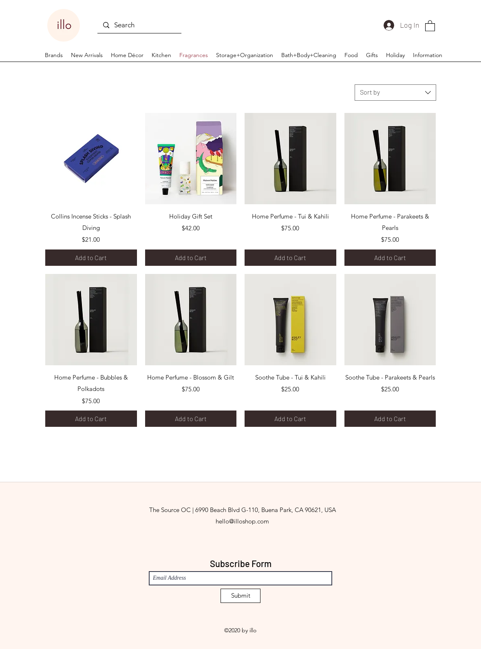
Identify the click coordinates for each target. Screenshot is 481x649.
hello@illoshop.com (242, 521)
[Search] (139, 25)
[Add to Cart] (91, 257)
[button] (430, 25)
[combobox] (395, 92)
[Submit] (240, 596)
